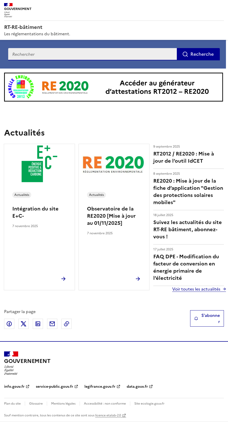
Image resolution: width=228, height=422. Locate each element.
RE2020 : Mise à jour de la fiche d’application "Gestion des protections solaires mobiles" (188, 191)
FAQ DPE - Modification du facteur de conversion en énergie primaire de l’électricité (186, 267)
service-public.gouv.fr (54, 386)
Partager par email (52, 324)
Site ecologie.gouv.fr (149, 403)
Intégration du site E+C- (35, 212)
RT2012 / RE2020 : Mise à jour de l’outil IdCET (183, 157)
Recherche (202, 54)
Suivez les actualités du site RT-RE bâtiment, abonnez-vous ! (187, 229)
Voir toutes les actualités (196, 289)
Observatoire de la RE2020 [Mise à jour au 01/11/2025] (111, 216)
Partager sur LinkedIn (38, 324)
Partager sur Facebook (9, 324)
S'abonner (207, 318)
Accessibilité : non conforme (105, 403)
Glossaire (36, 403)
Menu (221, 6)
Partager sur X (23, 324)
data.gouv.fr (137, 386)
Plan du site (12, 403)
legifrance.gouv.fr (99, 386)
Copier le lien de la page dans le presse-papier (66, 324)
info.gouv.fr (14, 386)
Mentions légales (63, 403)
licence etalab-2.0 (108, 415)
